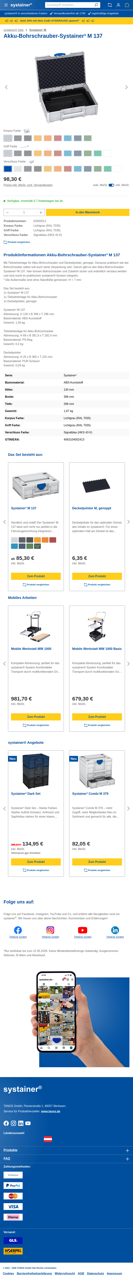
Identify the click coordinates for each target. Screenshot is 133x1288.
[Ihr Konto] (118, 5)
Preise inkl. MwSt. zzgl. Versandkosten (28, 185)
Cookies (8, 1273)
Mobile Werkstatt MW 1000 (31, 649)
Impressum (114, 1273)
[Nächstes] (126, 87)
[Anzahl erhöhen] (41, 212)
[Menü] (6, 5)
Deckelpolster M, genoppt (91, 508)
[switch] (111, 185)
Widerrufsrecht (65, 1273)
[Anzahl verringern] (7, 212)
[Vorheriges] (6, 87)
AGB (81, 1273)
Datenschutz (95, 1273)
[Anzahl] (24, 212)
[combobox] (68, 5)
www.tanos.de (50, 1111)
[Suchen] (96, 5)
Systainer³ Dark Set (25, 793)
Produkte (10, 1150)
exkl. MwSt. (100, 185)
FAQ (7, 1158)
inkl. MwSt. (122, 185)
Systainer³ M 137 (23, 508)
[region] (66, 87)
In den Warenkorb (88, 212)
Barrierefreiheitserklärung (34, 1273)
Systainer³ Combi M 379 (90, 793)
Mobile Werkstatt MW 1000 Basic (97, 649)
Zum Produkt (36, 576)
